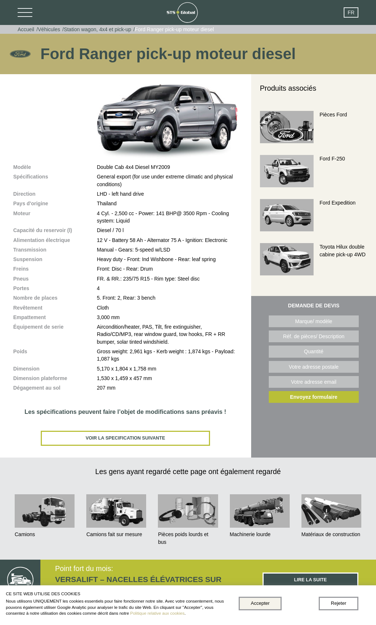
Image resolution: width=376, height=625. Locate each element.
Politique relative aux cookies (157, 613)
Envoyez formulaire (313, 397)
